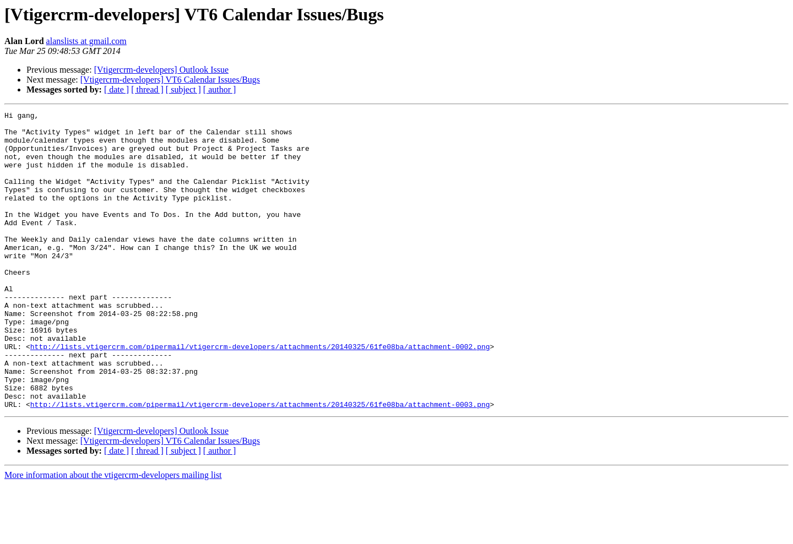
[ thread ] (147, 89)
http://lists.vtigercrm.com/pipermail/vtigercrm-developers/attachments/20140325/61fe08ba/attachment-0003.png (260, 464)
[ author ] (219, 89)
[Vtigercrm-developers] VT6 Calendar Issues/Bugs (170, 79)
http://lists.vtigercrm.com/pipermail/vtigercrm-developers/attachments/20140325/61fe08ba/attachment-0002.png (260, 394)
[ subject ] (183, 89)
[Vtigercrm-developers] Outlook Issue (161, 69)
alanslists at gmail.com (86, 41)
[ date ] (116, 89)
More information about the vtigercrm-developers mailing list (113, 534)
